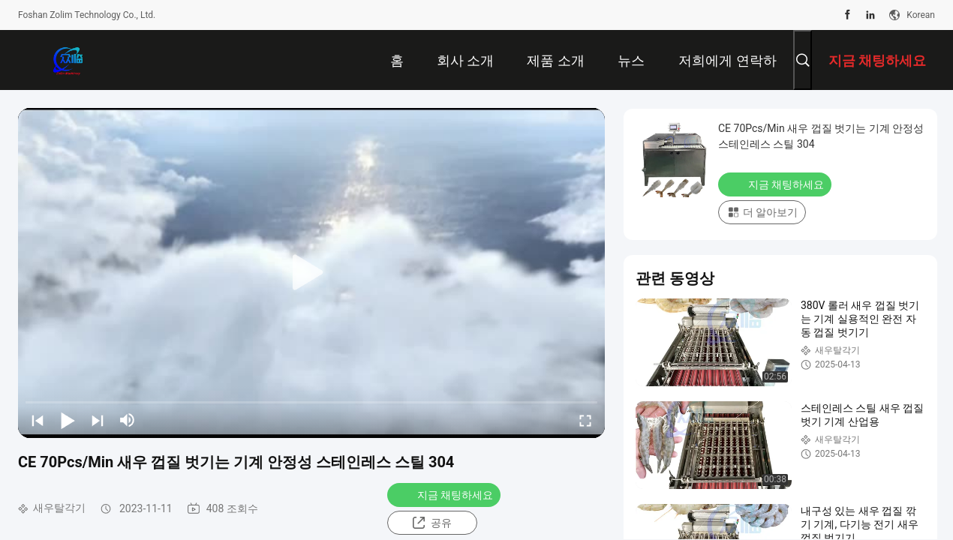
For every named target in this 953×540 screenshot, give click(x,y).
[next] (98, 420)
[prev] (38, 420)
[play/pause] (68, 420)
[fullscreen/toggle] (585, 420)
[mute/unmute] (128, 420)
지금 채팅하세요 (445, 494)
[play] (311, 273)
